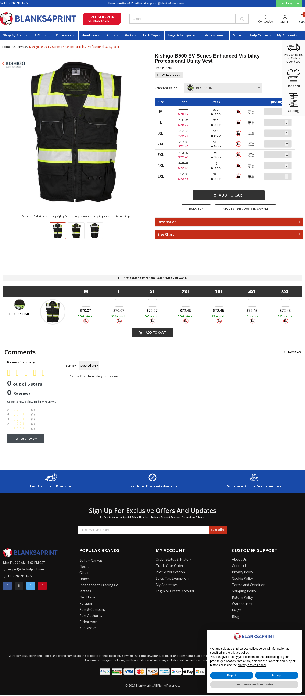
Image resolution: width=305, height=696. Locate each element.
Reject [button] (231, 675)
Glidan (84, 572)
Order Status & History (174, 559)
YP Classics (88, 628)
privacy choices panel (252, 665)
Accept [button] (277, 675)
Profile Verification (170, 572)
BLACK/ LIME (200, 88)
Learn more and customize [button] (254, 684)
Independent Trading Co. (99, 585)
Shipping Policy (244, 591)
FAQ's (236, 610)
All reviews (292, 352)
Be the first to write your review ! (94, 376)
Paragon (86, 603)
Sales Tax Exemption (172, 578)
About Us (239, 559)
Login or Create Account (175, 591)
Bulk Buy (196, 208)
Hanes (84, 578)
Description (167, 222)
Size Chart (166, 234)
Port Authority (90, 615)
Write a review (168, 75)
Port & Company (92, 609)
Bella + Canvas (91, 560)
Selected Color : (167, 88)
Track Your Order (169, 565)
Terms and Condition (248, 584)
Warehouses (242, 603)
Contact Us (265, 21)
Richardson (88, 621)
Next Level (87, 597)
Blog (235, 616)
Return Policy (242, 597)
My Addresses (167, 584)
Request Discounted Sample (245, 208)
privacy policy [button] (239, 652)
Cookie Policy (242, 578)
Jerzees (85, 591)
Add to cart (228, 195)
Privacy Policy (242, 572)
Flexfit (84, 566)
